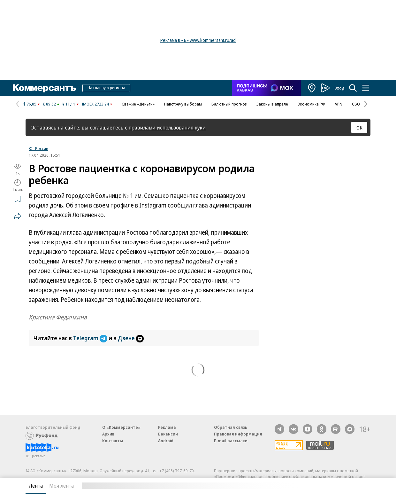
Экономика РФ (311, 104)
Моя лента (61, 485)
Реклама (167, 427)
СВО (356, 104)
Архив (108, 434)
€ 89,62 (49, 104)
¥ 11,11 (68, 104)
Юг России (38, 148)
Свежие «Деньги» (138, 104)
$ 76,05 (29, 104)
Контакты (112, 440)
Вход (339, 88)
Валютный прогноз (229, 104)
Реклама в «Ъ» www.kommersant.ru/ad (198, 40)
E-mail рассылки (231, 440)
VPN (338, 104)
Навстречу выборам (183, 104)
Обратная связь (230, 427)
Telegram (91, 338)
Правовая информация (238, 434)
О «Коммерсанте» (121, 427)
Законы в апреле (272, 104)
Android (165, 440)
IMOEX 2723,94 (95, 104)
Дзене (131, 338)
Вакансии (168, 434)
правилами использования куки (167, 127)
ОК (359, 127)
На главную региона (106, 87)
